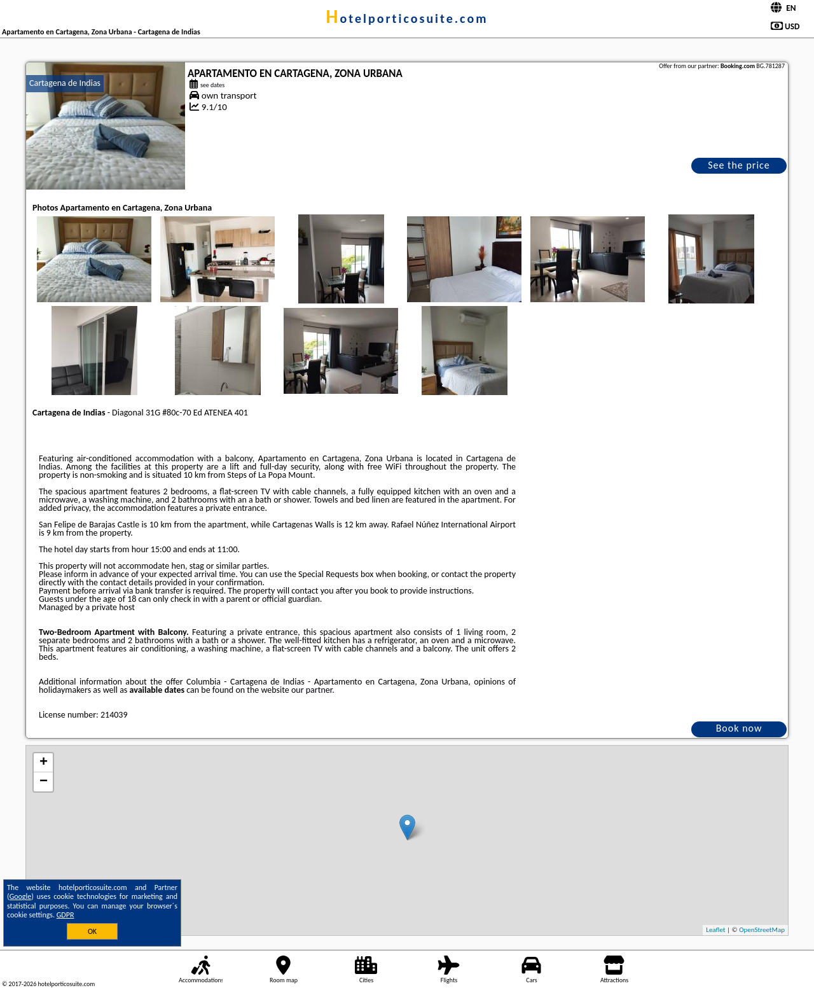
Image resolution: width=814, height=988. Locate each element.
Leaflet (715, 930)
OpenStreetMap (762, 930)
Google (21, 896)
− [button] (43, 781)
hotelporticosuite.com (407, 18)
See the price (739, 165)
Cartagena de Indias (64, 83)
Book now (739, 728)
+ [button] (43, 762)
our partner (311, 690)
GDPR (65, 914)
